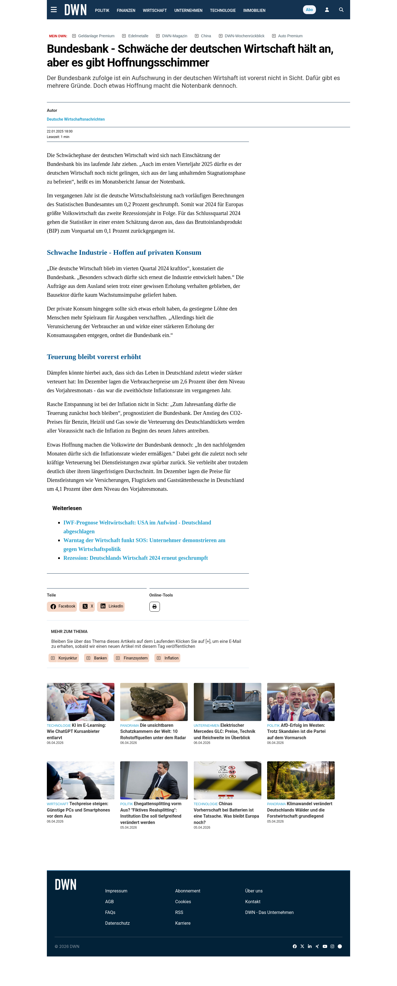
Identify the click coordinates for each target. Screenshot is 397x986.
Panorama (129, 726)
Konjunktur (68, 658)
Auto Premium (290, 36)
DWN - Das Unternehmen (269, 912)
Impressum (116, 891)
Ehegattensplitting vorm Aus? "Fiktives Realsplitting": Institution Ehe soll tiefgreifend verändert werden (150, 813)
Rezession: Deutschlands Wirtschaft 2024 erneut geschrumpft (135, 558)
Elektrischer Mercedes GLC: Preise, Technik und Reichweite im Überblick (224, 731)
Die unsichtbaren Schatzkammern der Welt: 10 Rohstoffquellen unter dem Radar (153, 731)
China (206, 36)
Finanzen (126, 10)
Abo (309, 9)
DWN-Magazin (174, 36)
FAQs (110, 912)
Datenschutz (117, 923)
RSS (179, 912)
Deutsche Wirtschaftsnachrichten (76, 119)
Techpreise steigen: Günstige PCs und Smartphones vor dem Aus (78, 810)
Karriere (183, 923)
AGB (109, 901)
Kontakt (253, 901)
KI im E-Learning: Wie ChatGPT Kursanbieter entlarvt (76, 731)
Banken (100, 658)
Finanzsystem (136, 658)
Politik (102, 10)
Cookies (183, 901)
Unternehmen (188, 10)
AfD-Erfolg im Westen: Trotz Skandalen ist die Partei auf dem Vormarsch (296, 731)
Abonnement (187, 891)
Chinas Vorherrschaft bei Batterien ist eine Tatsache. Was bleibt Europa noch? (226, 813)
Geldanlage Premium (96, 36)
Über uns (254, 891)
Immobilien (254, 10)
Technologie (223, 10)
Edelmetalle (138, 36)
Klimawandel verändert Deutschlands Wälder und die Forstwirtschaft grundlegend (299, 810)
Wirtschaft (155, 10)
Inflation (172, 658)
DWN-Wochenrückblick (245, 36)
